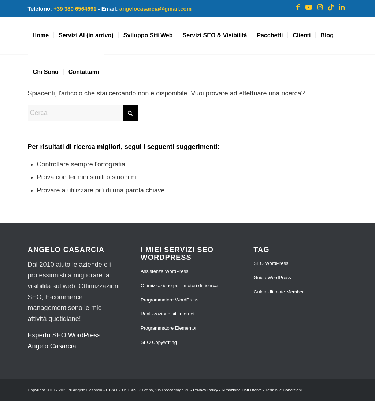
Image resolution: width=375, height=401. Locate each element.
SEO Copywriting (159, 342)
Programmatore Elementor (169, 328)
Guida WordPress (272, 277)
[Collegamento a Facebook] (297, 7)
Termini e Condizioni (284, 390)
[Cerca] (83, 113)
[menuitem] (40, 35)
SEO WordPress (270, 263)
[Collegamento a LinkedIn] (341, 7)
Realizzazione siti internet (167, 313)
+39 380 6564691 (74, 8)
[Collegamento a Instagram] (319, 7)
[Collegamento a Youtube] (308, 7)
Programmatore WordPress (169, 300)
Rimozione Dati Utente (242, 390)
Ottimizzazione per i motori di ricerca (179, 285)
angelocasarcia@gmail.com (155, 8)
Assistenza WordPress (165, 271)
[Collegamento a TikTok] (330, 7)
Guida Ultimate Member (278, 292)
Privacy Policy (205, 390)
